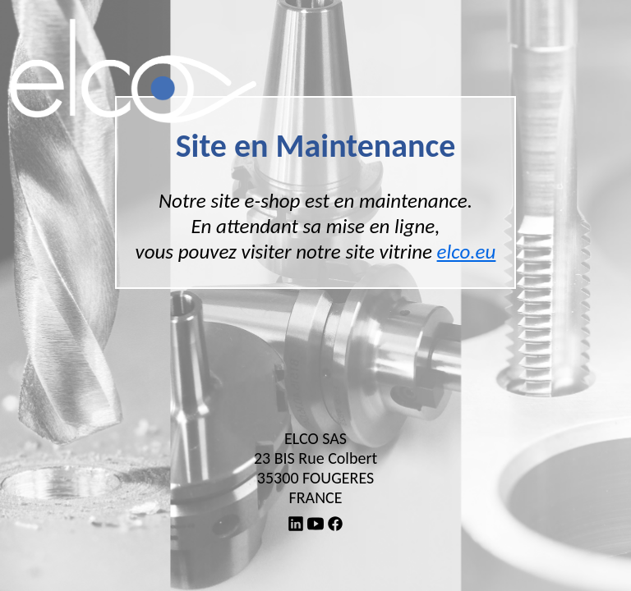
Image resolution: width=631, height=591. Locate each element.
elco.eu (466, 251)
